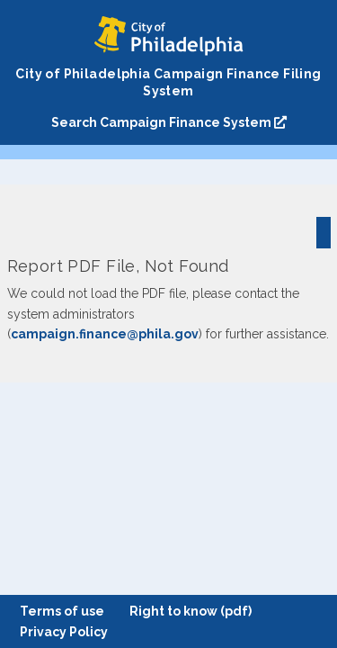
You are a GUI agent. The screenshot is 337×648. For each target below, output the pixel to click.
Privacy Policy (64, 632)
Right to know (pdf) (190, 611)
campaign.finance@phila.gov (105, 334)
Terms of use (62, 611)
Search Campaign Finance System (169, 122)
